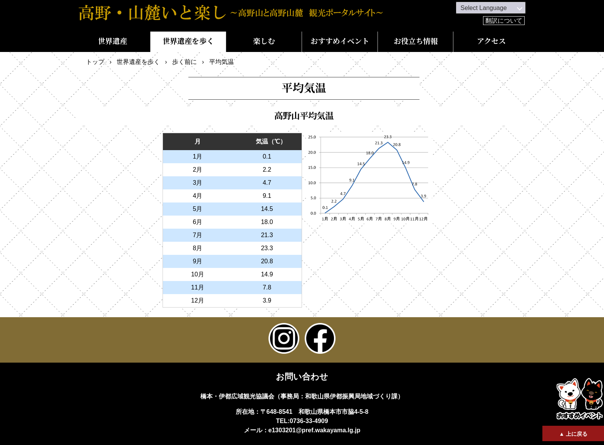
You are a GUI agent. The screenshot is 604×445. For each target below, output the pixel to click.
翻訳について (503, 20)
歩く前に (184, 62)
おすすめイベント (339, 41)
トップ (95, 62)
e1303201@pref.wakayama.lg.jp (314, 430)
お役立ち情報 (416, 41)
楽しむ (264, 41)
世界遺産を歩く (188, 41)
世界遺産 (112, 41)
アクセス (491, 41)
